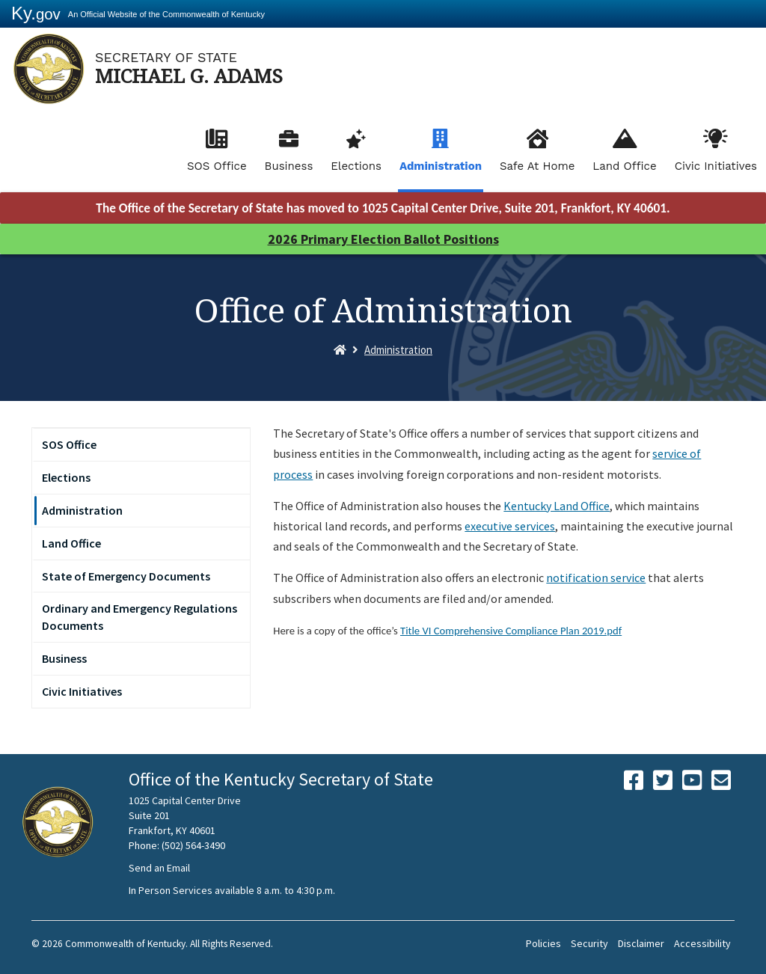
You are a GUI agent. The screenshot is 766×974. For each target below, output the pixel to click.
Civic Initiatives (716, 166)
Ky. (36, 13)
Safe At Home (537, 166)
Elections (356, 166)
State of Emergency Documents (126, 576)
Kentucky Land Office (556, 505)
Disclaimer (641, 943)
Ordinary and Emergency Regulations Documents (139, 617)
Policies (543, 943)
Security (589, 943)
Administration (440, 166)
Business (289, 166)
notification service (596, 577)
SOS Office (217, 166)
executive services (510, 525)
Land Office (624, 166)
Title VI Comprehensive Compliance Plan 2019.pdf (511, 630)
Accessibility (702, 943)
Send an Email (159, 868)
